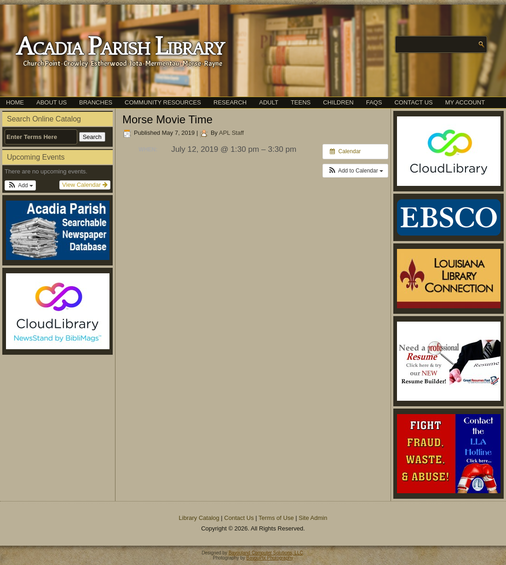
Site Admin (313, 517)
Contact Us (413, 102)
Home (15, 102)
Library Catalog (199, 517)
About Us (51, 102)
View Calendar (85, 184)
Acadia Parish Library (120, 47)
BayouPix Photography (270, 557)
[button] (20, 185)
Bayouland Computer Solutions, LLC (266, 552)
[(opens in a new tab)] (57, 311)
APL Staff (231, 132)
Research (230, 102)
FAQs (374, 102)
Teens (300, 102)
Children (338, 102)
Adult (268, 102)
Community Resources (163, 102)
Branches (95, 102)
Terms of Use (276, 517)
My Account (465, 102)
